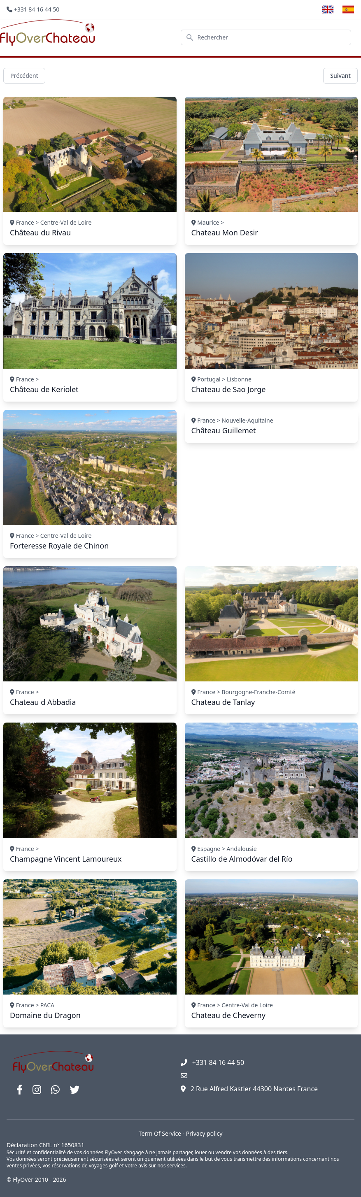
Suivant (340, 75)
